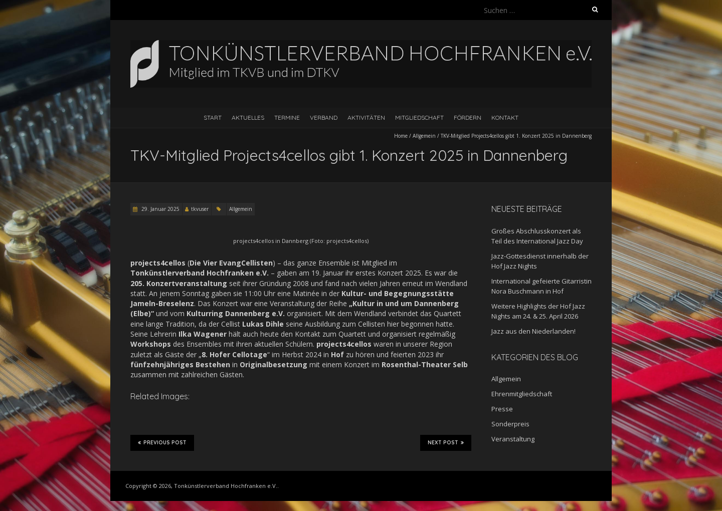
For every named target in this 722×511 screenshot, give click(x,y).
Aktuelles (248, 117)
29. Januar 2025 (159, 208)
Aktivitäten (366, 117)
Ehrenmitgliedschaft (521, 393)
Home (401, 135)
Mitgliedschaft (419, 117)
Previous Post (162, 442)
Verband (323, 117)
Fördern (467, 117)
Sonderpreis (510, 423)
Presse (502, 408)
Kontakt (504, 117)
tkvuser (200, 208)
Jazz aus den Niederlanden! (533, 331)
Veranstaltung (512, 438)
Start (213, 117)
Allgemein (424, 135)
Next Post (446, 442)
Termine (287, 117)
